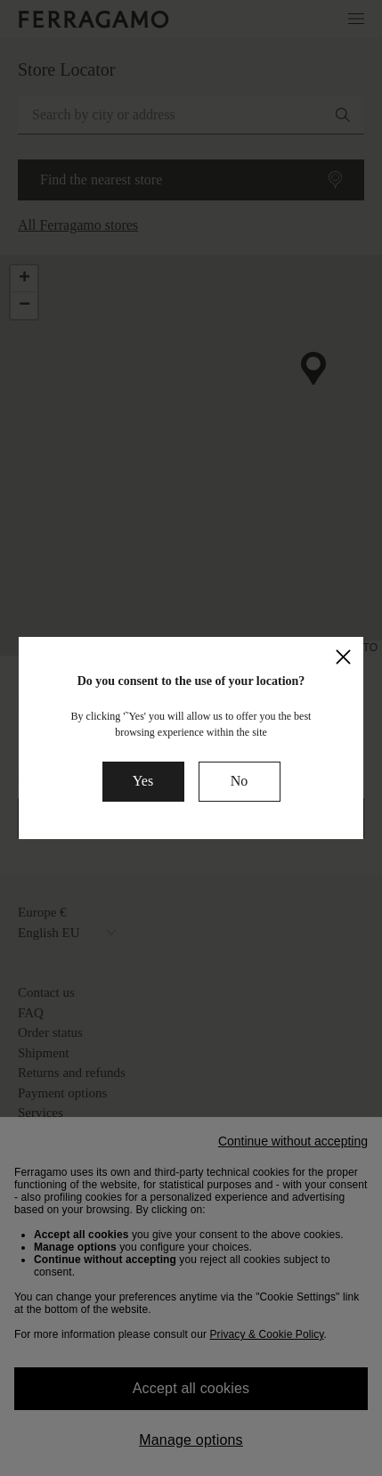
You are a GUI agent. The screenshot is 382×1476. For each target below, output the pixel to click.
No (239, 780)
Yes (143, 780)
